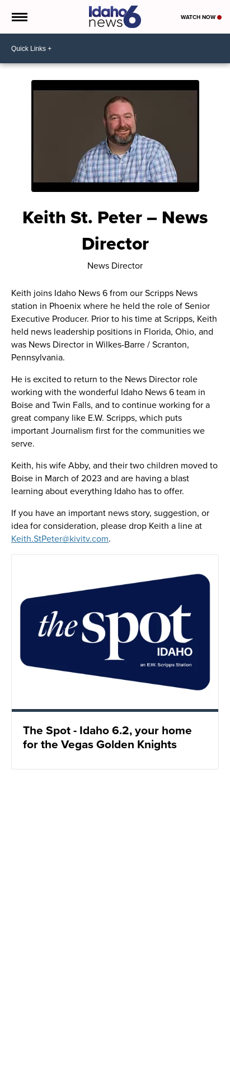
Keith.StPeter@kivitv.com (60, 538)
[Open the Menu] (18, 17)
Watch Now (201, 17)
